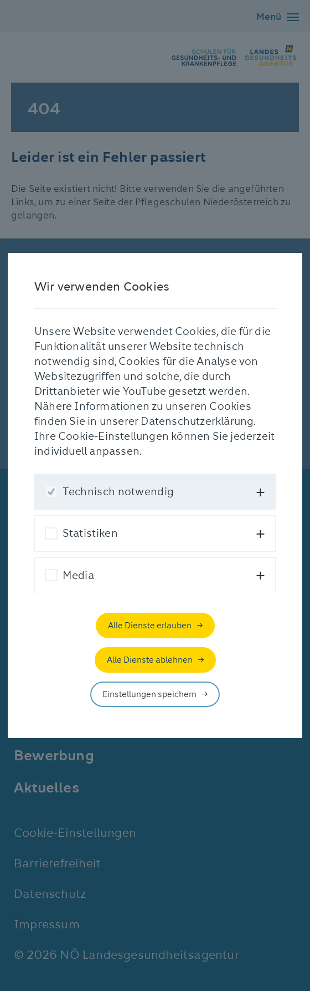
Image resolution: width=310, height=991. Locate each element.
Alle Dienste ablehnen (150, 660)
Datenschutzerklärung (197, 421)
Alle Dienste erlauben (150, 626)
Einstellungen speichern (149, 694)
